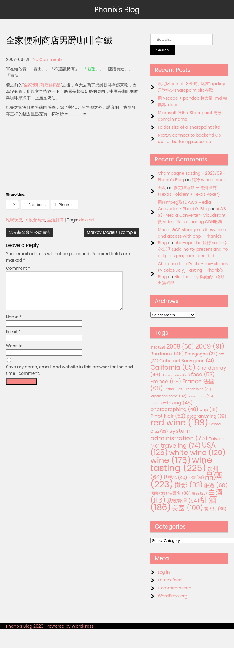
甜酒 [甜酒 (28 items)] (199, 493)
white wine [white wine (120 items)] (197, 452)
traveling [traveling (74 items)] (181, 445)
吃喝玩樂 (14, 220)
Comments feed (174, 588)
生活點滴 (55, 220)
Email (13, 338)
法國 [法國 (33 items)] (158, 493)
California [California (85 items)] (173, 367)
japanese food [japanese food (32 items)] (168, 395)
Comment (18, 268)
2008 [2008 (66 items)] (180, 347)
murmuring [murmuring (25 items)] (200, 396)
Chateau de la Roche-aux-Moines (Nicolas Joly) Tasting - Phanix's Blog (193, 270)
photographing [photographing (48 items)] (174, 409)
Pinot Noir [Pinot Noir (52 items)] (167, 415)
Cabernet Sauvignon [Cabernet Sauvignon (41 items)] (186, 360)
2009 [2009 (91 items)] (210, 346)
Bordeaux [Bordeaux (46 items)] (167, 353)
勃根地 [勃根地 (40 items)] (175, 477)
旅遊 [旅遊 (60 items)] (215, 485)
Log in (164, 572)
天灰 (162, 188)
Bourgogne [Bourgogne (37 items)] (201, 354)
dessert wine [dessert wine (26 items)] (176, 375)
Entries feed (170, 580)
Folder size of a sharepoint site (189, 127)
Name (14, 324)
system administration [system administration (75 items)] (179, 434)
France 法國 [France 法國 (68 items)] (182, 385)
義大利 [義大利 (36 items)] (215, 509)
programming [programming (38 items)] (206, 416)
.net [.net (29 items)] (157, 347)
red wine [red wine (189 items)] (179, 422)
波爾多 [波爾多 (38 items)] (179, 493)
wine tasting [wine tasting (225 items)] (181, 464)
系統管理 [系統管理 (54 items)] (183, 500)
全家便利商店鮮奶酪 (42, 85)
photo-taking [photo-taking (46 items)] (171, 402)
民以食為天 (35, 220)
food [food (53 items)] (203, 374)
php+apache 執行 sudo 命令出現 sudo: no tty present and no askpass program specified (193, 249)
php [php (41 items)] (208, 409)
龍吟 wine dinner (208, 180)
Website (14, 353)
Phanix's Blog (117, 9)
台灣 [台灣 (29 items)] (196, 477)
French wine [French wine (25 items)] (198, 389)
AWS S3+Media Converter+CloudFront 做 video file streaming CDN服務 (192, 215)
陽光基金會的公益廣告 (29, 232)
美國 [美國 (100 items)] (187, 508)
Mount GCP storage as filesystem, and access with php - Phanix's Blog (192, 236)
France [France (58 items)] (165, 381)
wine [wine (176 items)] (170, 460)
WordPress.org (173, 596)
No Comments (47, 59)
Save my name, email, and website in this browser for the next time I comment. (69, 377)
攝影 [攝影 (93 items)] (189, 485)
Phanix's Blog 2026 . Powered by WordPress (50, 626)
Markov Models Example (111, 232)
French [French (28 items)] (174, 389)
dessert (86, 220)
